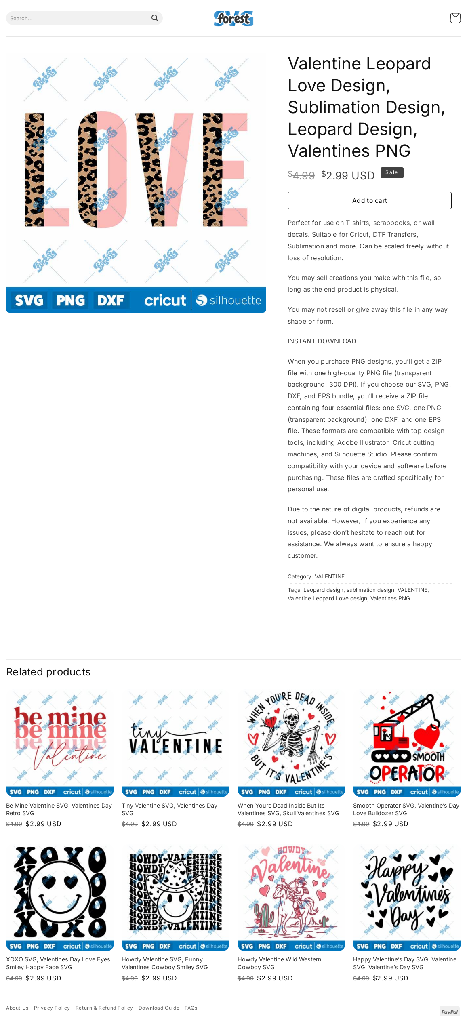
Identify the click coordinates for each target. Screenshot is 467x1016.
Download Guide (159, 1008)
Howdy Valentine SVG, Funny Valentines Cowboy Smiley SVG (165, 963)
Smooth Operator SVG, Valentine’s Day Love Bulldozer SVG (406, 809)
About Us (17, 1008)
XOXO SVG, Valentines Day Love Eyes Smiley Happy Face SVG (58, 963)
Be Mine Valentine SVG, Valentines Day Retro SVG (59, 809)
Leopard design (323, 590)
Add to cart (369, 200)
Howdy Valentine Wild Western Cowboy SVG (280, 963)
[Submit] (155, 18)
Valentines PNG (390, 598)
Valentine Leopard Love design (327, 598)
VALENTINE (330, 576)
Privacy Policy (52, 1008)
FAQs (191, 1008)
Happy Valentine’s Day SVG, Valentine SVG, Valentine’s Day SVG (404, 963)
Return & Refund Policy (104, 1008)
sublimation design (370, 590)
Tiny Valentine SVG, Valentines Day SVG (169, 809)
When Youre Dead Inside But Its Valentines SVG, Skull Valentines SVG (288, 809)
